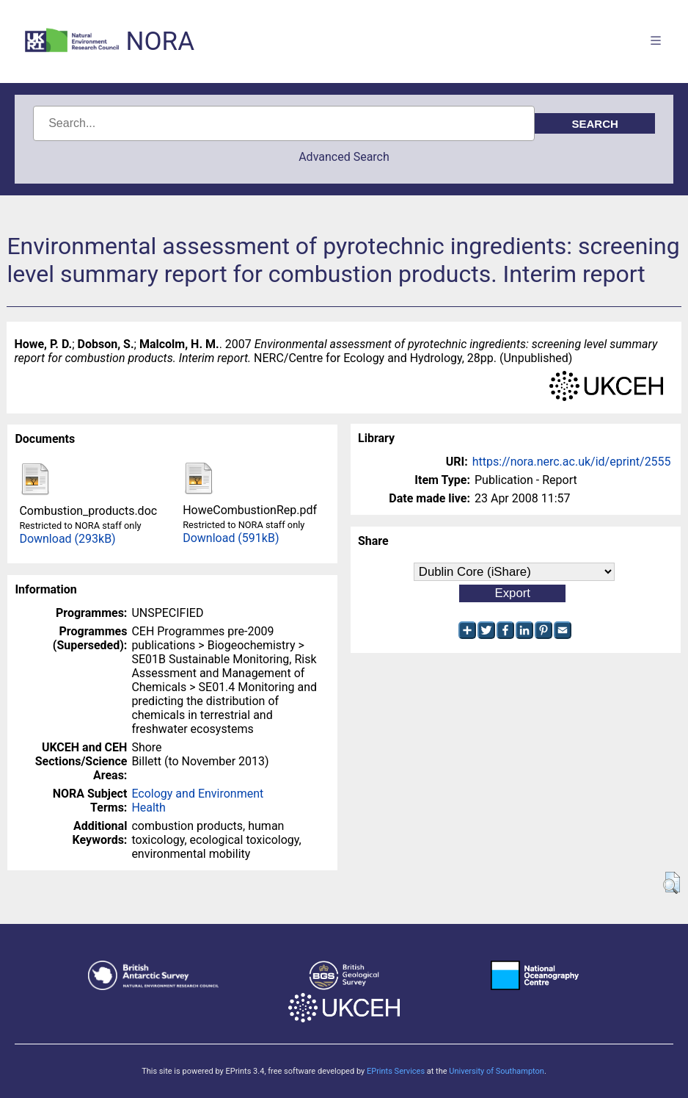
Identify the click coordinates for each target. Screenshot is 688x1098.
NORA (160, 41)
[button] (671, 883)
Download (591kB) (231, 538)
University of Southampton (496, 1071)
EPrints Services (396, 1071)
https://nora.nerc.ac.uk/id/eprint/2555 (571, 462)
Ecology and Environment (197, 794)
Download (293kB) (67, 539)
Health (148, 808)
